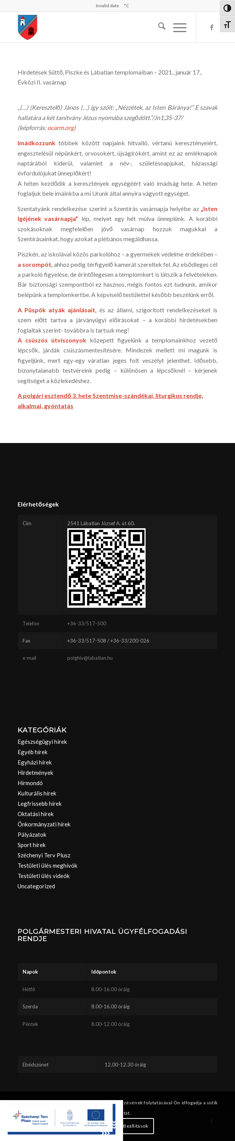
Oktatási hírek (35, 813)
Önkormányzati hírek (44, 824)
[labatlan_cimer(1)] (97, 27)
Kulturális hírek (37, 793)
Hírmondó (30, 782)
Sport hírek (31, 844)
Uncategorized (36, 886)
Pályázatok (32, 834)
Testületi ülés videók (44, 875)
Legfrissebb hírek (40, 803)
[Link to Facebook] (211, 27)
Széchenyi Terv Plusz (44, 855)
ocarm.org (60, 127)
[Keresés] (158, 27)
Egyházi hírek (35, 762)
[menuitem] (158, 27)
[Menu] (175, 27)
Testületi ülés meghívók (47, 865)
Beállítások (135, 1126)
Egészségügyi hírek (42, 741)
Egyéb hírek (32, 751)
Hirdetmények (35, 772)
